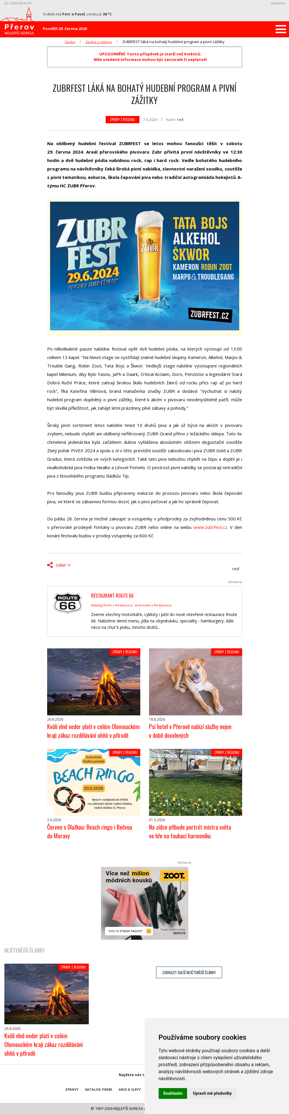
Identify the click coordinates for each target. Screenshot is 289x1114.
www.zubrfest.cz (210, 527)
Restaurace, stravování (132, 605)
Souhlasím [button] (173, 1093)
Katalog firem (101, 605)
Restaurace (162, 605)
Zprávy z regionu (99, 42)
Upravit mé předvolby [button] (212, 1093)
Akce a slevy (130, 1089)
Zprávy (70, 42)
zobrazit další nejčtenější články (189, 972)
